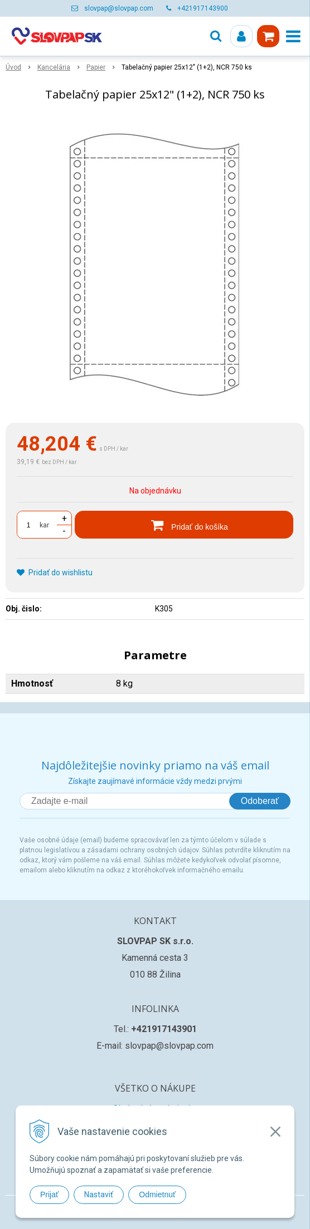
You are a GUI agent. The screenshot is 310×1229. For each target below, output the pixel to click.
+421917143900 (202, 8)
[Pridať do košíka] (184, 525)
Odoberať (260, 801)
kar (44, 525)
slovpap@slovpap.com (118, 8)
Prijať (49, 1194)
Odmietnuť (157, 1194)
